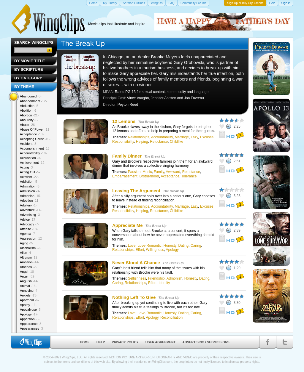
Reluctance (159, 142)
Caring (196, 245)
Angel (27, 271)
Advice (28, 219)
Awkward (173, 172)
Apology (172, 250)
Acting (27, 167)
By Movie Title (29, 61)
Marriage (182, 137)
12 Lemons (123, 121)
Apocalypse (31, 309)
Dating (183, 245)
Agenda (28, 233)
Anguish (29, 281)
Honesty (170, 245)
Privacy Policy (125, 342)
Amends (28, 267)
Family (159, 172)
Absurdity (29, 120)
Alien (26, 252)
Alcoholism (30, 248)
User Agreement (160, 342)
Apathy (28, 305)
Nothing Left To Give (134, 297)
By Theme (24, 86)
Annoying (29, 290)
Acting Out (30, 172)
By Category (28, 78)
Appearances (32, 328)
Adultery (28, 205)
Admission (30, 191)
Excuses (206, 137)
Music (147, 172)
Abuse (28, 124)
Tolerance (189, 176)
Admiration (30, 186)
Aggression (31, 238)
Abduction (29, 106)
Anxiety (28, 295)
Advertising (30, 215)
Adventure (31, 210)
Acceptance (170, 176)
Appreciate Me (128, 225)
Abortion (29, 115)
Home (84, 342)
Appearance (31, 324)
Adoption (29, 200)
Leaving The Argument (136, 190)
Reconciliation (171, 317)
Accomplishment (35, 148)
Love (132, 245)
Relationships (138, 137)
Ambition (29, 262)
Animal (28, 286)
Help (100, 342)
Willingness (155, 250)
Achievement (32, 162)
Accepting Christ (35, 139)
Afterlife (29, 229)
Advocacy (29, 224)
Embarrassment (124, 176)
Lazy (194, 137)
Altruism (29, 257)
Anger (27, 276)
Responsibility (123, 142)
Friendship (156, 278)
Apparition (29, 319)
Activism (29, 177)
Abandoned (31, 96)
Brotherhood (149, 176)
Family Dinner (127, 155)
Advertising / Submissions (205, 342)
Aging (26, 243)
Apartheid (29, 300)
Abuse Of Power (35, 129)
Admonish (174, 278)
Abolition (28, 110)
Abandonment (33, 101)
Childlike (176, 142)
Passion (134, 172)
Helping (142, 142)
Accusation (30, 158)
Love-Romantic (149, 245)
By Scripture (28, 69)
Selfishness (137, 278)
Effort (140, 250)
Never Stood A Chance (136, 262)
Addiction (29, 181)
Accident (28, 143)
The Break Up (148, 122)
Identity (164, 283)
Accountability (162, 137)
